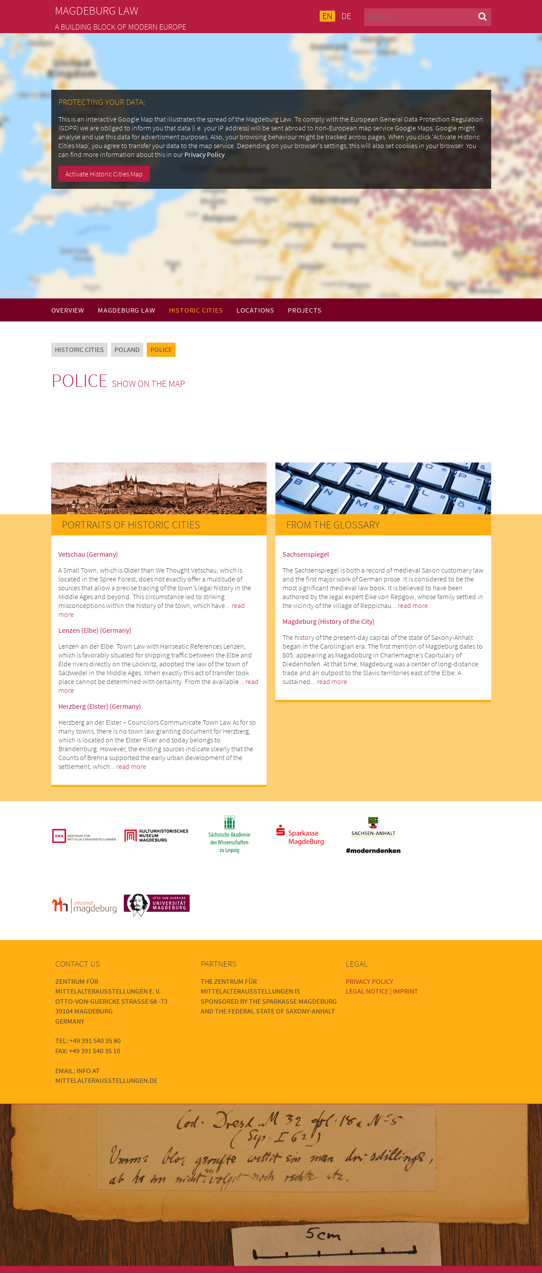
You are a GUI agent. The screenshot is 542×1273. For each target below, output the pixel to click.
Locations (256, 310)
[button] (482, 16)
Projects (304, 310)
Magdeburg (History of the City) (328, 621)
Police (161, 349)
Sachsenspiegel (305, 554)
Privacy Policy (204, 154)
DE (346, 16)
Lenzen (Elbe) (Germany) (94, 630)
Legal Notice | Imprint (382, 990)
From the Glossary (333, 524)
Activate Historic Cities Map (104, 173)
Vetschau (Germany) (88, 554)
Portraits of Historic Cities (131, 524)
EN (327, 16)
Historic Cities (196, 310)
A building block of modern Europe (120, 27)
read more (131, 766)
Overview (67, 310)
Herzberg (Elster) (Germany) (99, 706)
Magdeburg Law (126, 310)
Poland (127, 349)
